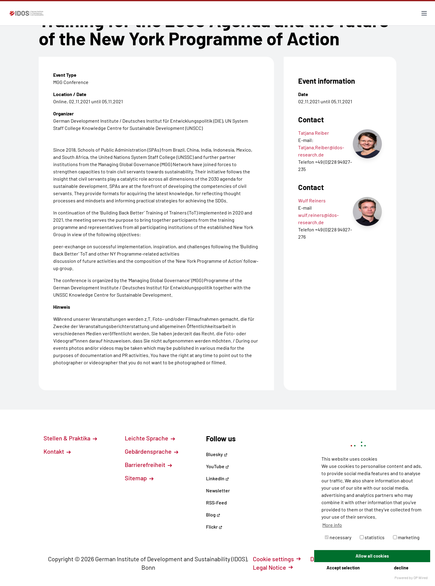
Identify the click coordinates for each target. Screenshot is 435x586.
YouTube (217, 466)
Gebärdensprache (151, 451)
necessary (338, 537)
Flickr (214, 527)
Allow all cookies (372, 556)
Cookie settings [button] (277, 558)
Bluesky (216, 454)
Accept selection (343, 567)
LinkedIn (217, 478)
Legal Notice (273, 567)
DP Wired (421, 577)
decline (401, 567)
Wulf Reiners (312, 200)
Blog (213, 514)
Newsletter (218, 490)
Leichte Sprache (150, 438)
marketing (406, 537)
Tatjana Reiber (313, 133)
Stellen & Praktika (70, 438)
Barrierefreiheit (148, 464)
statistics (372, 537)
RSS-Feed (216, 502)
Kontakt (57, 451)
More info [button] (332, 525)
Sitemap (139, 477)
